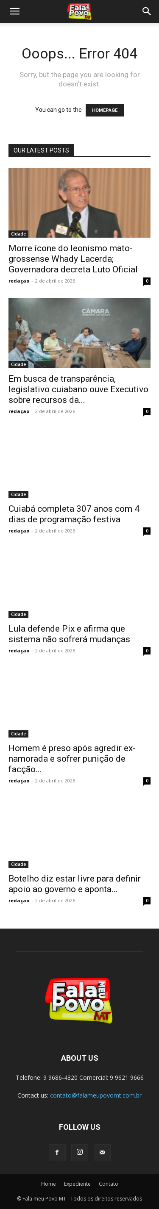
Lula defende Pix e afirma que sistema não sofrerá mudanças (69, 634)
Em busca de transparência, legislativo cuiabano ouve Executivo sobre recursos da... (78, 389)
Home (48, 1183)
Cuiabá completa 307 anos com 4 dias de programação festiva (73, 514)
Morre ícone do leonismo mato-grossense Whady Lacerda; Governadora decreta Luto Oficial (73, 259)
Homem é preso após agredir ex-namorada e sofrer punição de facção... (72, 758)
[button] (14, 11)
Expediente (77, 1183)
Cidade (18, 234)
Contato (108, 1183)
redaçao (18, 280)
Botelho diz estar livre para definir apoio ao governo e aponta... (74, 883)
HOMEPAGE (104, 110)
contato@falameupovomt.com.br (96, 1095)
